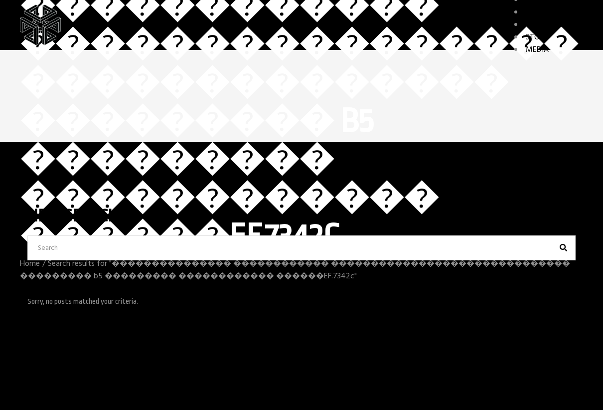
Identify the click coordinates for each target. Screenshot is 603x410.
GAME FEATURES (554, 24)
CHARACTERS (548, 12)
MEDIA (537, 49)
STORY (537, 37)
